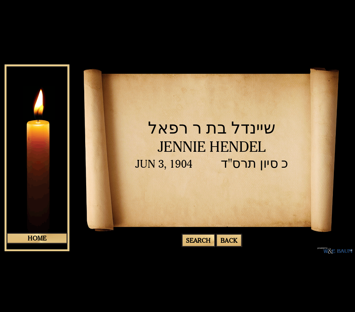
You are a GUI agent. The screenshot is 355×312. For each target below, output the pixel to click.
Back (228, 240)
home (37, 238)
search (198, 240)
